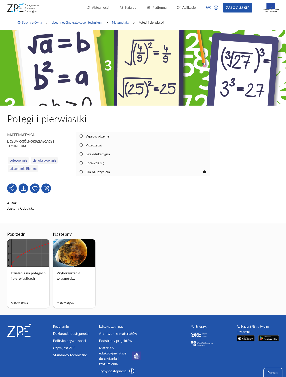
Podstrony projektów (115, 340)
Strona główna (29, 22)
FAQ (209, 7)
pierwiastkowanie (44, 160)
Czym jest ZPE (64, 348)
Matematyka (120, 22)
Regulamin (61, 326)
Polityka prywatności (69, 340)
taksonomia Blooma (23, 169)
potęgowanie (18, 160)
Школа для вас (111, 326)
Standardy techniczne (70, 355)
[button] (216, 7)
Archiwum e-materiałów (118, 333)
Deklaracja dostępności (71, 333)
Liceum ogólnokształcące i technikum (77, 22)
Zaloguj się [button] (237, 7)
